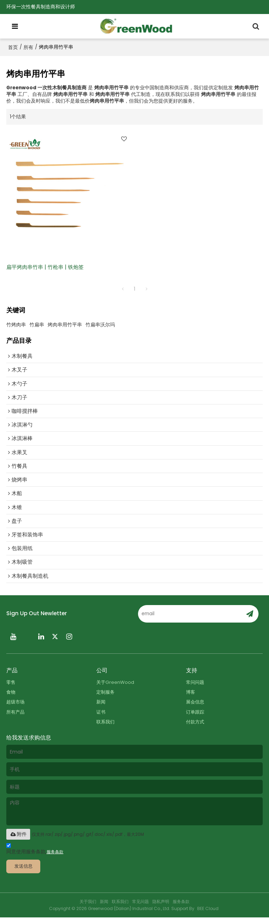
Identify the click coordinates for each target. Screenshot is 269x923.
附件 (18, 839)
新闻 (101, 706)
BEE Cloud (208, 914)
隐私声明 (160, 907)
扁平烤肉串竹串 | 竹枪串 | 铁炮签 (47, 267)
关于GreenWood (115, 686)
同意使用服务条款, (34, 855)
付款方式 (196, 726)
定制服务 (106, 696)
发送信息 (25, 871)
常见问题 (140, 907)
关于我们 (88, 907)
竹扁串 (36, 324)
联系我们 (106, 726)
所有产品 (16, 716)
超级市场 (16, 706)
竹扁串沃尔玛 (100, 324)
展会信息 (196, 706)
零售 (11, 686)
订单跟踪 (196, 716)
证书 (101, 716)
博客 (191, 696)
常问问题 (196, 686)
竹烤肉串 (16, 324)
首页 (13, 47)
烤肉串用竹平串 (65, 324)
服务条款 (55, 857)
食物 (11, 696)
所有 (28, 47)
